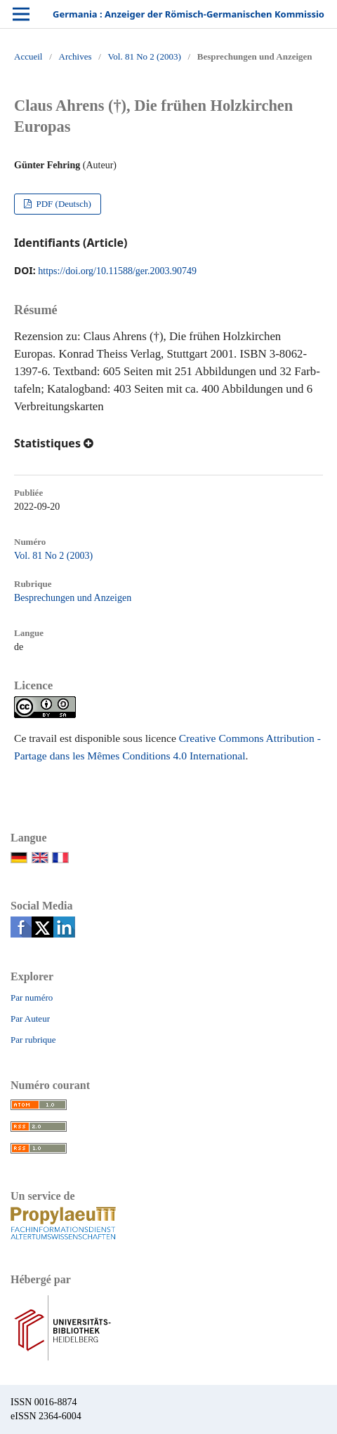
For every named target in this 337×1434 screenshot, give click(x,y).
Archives (75, 56)
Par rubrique (33, 1039)
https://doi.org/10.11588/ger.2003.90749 (117, 271)
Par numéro (32, 997)
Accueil (28, 56)
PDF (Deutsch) (62, 203)
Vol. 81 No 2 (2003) (144, 56)
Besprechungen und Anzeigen (72, 598)
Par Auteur (30, 1018)
